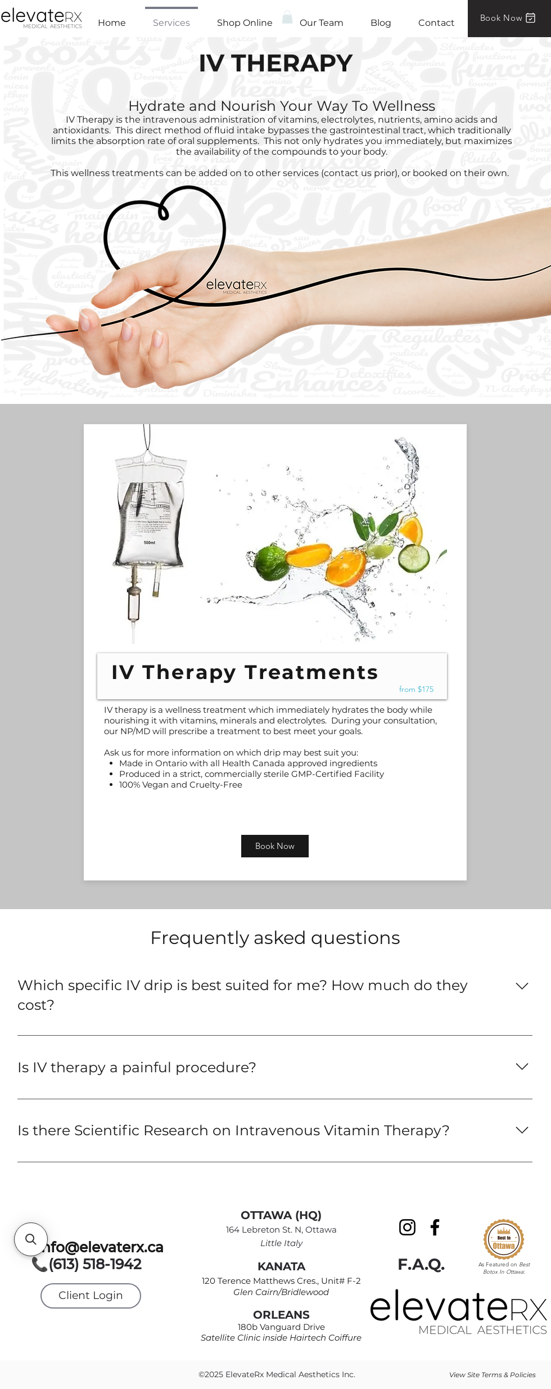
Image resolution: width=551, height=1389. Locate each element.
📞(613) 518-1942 (92, 1264)
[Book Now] (509, 17)
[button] (287, 17)
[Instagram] (407, 1227)
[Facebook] (435, 1227)
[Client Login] (90, 1296)
